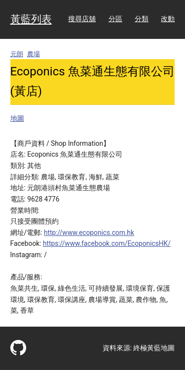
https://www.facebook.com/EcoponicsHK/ (107, 243)
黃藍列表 (31, 19)
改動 (168, 19)
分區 (115, 19)
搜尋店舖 (82, 19)
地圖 (17, 118)
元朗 (16, 54)
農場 (33, 54)
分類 (141, 19)
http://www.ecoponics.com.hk (89, 232)
